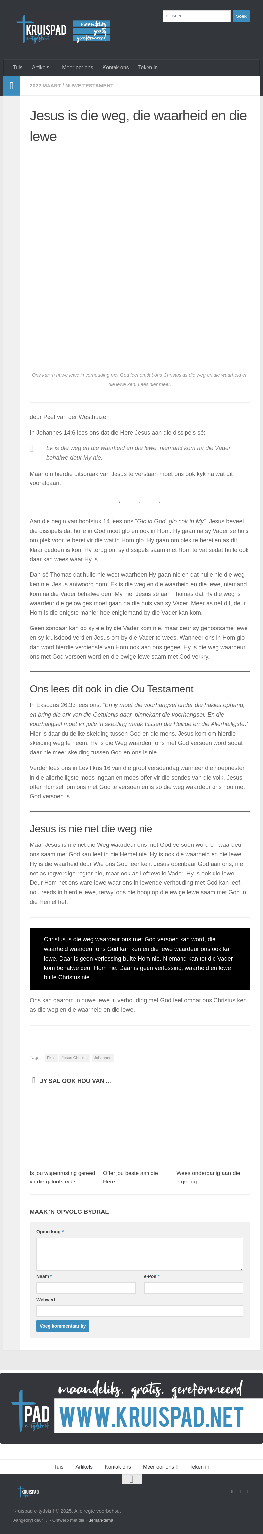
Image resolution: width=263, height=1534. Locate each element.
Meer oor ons (77, 67)
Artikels (40, 67)
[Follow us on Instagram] (247, 1491)
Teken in (148, 67)
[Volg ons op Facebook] (232, 1491)
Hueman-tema (99, 1520)
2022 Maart (46, 85)
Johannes (102, 1058)
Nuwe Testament (91, 85)
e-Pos (151, 1276)
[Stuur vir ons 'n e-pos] (239, 1491)
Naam (44, 1276)
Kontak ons (115, 67)
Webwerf (45, 1299)
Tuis (18, 67)
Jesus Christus (75, 1058)
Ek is (51, 1058)
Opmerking (50, 1231)
